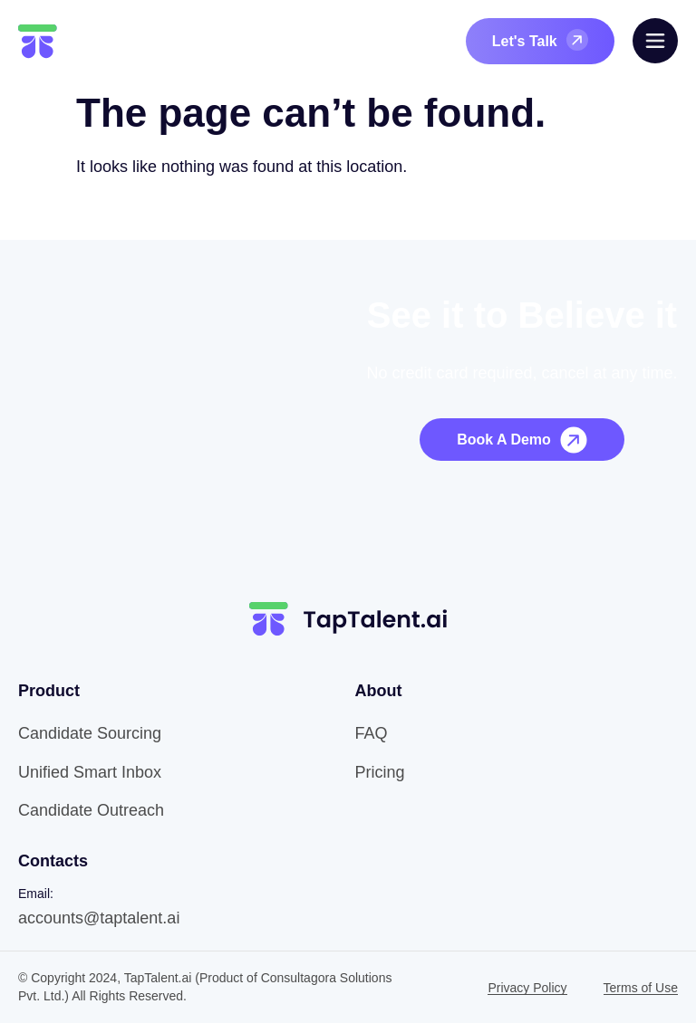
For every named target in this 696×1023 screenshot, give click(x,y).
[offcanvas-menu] (655, 40)
